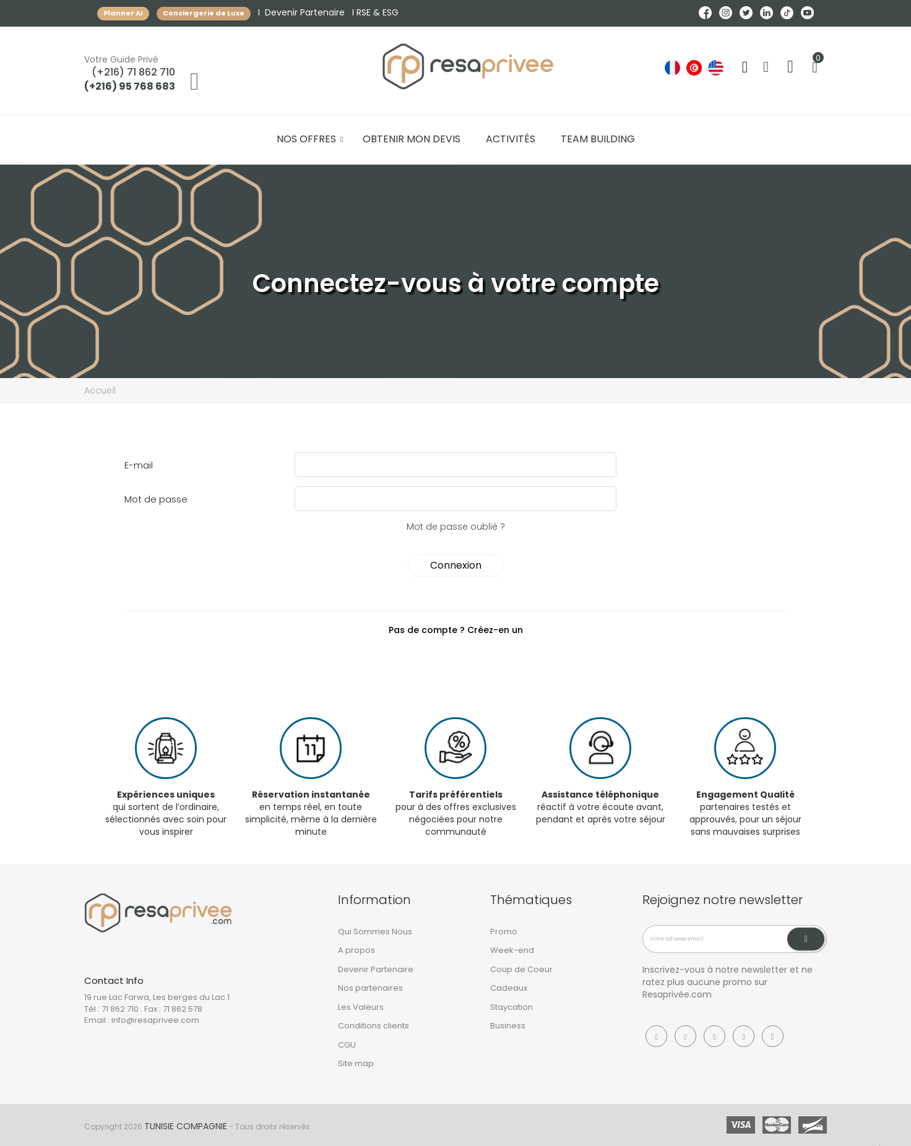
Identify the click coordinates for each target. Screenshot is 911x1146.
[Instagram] (685, 1036)
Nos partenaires (370, 988)
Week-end (512, 950)
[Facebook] (656, 1036)
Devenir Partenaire (305, 12)
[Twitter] (714, 1036)
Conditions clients (373, 1026)
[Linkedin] (743, 1036)
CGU (347, 1045)
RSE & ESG (377, 12)
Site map (356, 1063)
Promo (503, 931)
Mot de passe (156, 499)
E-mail (138, 465)
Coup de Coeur (521, 969)
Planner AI (123, 13)
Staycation (511, 1007)
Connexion (455, 565)
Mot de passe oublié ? (456, 526)
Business (507, 1026)
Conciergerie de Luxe (203, 13)
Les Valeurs (361, 1007)
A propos (356, 950)
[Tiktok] (773, 1036)
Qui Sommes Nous (375, 931)
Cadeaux (508, 988)
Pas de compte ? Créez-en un (456, 630)
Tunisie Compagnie (185, 1126)
